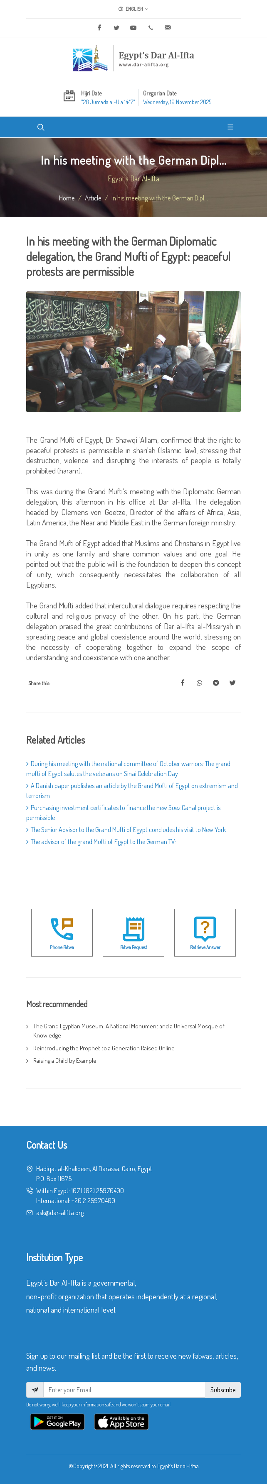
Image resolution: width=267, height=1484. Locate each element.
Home (67, 197)
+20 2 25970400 (93, 1200)
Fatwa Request (133, 947)
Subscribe (222, 1390)
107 (75, 1190)
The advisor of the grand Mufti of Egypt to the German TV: (101, 841)
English (133, 9)
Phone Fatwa (62, 947)
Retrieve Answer (205, 947)
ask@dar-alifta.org (60, 1212)
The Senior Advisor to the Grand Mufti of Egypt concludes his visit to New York (126, 829)
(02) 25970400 (104, 1190)
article (93, 197)
